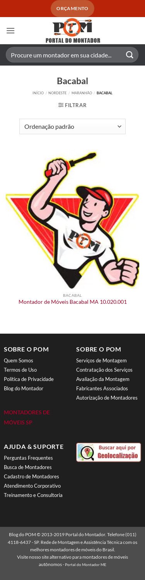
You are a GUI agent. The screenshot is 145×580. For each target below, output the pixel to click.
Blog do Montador (23, 388)
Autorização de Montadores (107, 398)
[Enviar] (130, 54)
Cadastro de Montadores (31, 476)
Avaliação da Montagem (103, 379)
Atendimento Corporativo (32, 486)
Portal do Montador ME (85, 564)
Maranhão (82, 93)
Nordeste (57, 93)
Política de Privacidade (29, 379)
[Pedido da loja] (72, 126)
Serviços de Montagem (101, 360)
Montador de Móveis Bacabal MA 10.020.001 (73, 302)
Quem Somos (18, 360)
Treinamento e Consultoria (33, 495)
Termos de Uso (20, 370)
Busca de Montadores (28, 467)
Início (38, 93)
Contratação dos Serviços (104, 370)
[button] (10, 30)
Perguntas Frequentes (28, 458)
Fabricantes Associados (102, 388)
